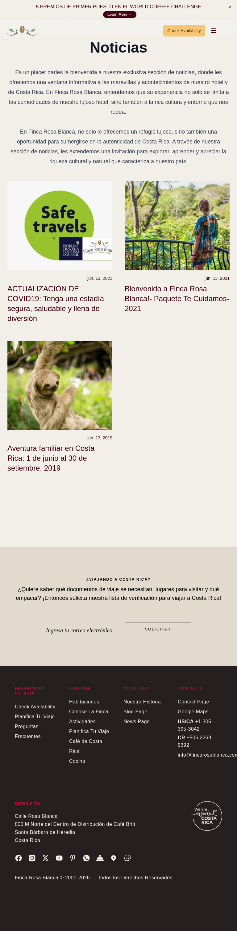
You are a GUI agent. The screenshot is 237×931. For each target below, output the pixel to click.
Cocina (77, 761)
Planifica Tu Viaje (35, 716)
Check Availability (184, 30)
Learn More (119, 14)
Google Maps (193, 711)
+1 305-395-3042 (195, 725)
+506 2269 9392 (194, 741)
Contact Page (193, 701)
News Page (136, 721)
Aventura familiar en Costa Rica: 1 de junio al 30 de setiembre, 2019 (50, 458)
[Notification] (230, 6)
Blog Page (135, 711)
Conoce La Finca (88, 711)
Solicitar (158, 629)
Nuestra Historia (142, 701)
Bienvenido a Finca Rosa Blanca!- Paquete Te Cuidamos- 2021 (177, 298)
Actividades (82, 721)
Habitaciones (84, 701)
